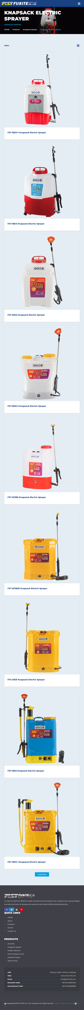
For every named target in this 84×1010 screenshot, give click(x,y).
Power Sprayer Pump (16, 954)
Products (16, 30)
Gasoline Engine (14, 957)
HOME (6, 30)
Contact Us (12, 931)
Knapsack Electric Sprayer (50, 30)
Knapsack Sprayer (30, 30)
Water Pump (13, 961)
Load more (42, 874)
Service (10, 928)
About (10, 921)
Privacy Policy (68, 1003)
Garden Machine (14, 951)
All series (11, 944)
